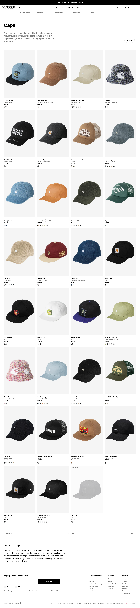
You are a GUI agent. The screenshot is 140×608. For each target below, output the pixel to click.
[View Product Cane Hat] (120, 77)
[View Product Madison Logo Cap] (87, 77)
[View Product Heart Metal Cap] (53, 77)
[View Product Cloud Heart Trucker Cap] (120, 196)
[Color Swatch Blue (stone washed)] (7, 225)
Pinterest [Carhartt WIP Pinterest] (125, 591)
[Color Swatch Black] (7, 107)
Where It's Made (113, 584)
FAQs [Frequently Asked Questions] (91, 588)
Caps (39, 15)
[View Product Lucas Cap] (19, 196)
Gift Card (94, 15)
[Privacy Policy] (61, 603)
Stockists (111, 586)
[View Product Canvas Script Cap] (120, 433)
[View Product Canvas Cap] (53, 137)
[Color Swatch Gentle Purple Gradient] (107, 107)
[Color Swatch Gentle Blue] (74, 344)
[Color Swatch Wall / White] (112, 166)
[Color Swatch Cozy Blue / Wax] (76, 225)
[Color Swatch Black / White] (74, 107)
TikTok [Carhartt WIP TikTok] (124, 588)
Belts (75, 15)
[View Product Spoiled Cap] (19, 315)
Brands (110, 581)
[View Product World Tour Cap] (19, 137)
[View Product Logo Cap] (87, 493)
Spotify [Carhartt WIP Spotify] (124, 581)
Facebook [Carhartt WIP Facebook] (125, 584)
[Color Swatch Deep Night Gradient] (7, 403)
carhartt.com (112, 591)
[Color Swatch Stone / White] (42, 225)
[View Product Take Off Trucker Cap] (87, 137)
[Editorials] (70, 8)
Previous (8, 533)
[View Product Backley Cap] (19, 493)
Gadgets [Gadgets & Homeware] (22, 15)
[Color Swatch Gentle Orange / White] (76, 107)
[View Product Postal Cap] (120, 255)
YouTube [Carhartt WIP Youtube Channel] (125, 586)
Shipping (92, 581)
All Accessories (24, 12)
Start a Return (94, 586)
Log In (127, 7)
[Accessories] (48, 8)
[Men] (20, 8)
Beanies (40, 12)
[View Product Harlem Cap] (120, 137)
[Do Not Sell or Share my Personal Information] (91, 603)
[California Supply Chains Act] (115, 603)
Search (119, 7)
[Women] (38, 8)
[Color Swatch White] (7, 344)
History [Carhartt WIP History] (110, 579)
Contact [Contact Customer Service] (92, 579)
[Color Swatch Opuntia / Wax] (110, 166)
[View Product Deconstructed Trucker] (53, 433)
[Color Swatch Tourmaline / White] (80, 107)
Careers (110, 588)
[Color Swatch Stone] (107, 403)
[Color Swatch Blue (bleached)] (74, 285)
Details (80, 2)
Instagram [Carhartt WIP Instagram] (125, 579)
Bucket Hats (59, 12)
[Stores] (79, 8)
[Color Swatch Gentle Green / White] (78, 107)
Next (133, 533)
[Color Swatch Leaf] (74, 166)
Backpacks (77, 12)
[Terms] (53, 603)
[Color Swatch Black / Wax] (107, 166)
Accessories (28, 7)
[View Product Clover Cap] (53, 255)
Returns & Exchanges (96, 584)
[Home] (8, 7)
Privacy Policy (55, 591)
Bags (57, 15)
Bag (134, 7)
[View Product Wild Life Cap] (19, 77)
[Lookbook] (59, 8)
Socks (93, 12)
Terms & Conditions (29, 591)
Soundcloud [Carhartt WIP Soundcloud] (126, 593)
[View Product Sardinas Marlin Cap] (87, 433)
